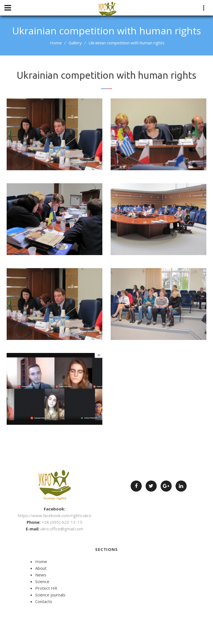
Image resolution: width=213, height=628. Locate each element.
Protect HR (46, 588)
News (40, 575)
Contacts (43, 601)
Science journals (50, 595)
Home (56, 42)
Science (42, 581)
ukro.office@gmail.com (61, 529)
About (41, 568)
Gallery (75, 42)
